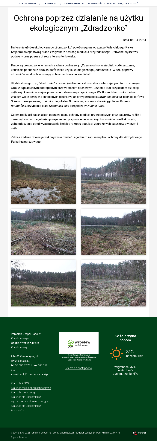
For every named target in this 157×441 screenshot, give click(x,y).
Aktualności (50, 3)
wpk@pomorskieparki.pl (34, 374)
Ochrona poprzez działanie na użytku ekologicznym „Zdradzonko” (101, 3)
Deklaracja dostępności (78, 368)
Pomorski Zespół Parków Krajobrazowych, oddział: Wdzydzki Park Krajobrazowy (74, 432)
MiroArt (139, 432)
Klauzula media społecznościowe (31, 387)
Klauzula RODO (20, 383)
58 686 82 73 (22, 365)
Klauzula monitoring (23, 392)
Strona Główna (27, 3)
